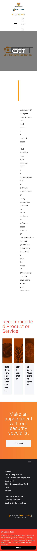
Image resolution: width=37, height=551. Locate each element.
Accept (18, 548)
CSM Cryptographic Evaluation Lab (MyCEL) (7, 379)
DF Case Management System (29, 376)
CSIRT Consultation (18, 373)
